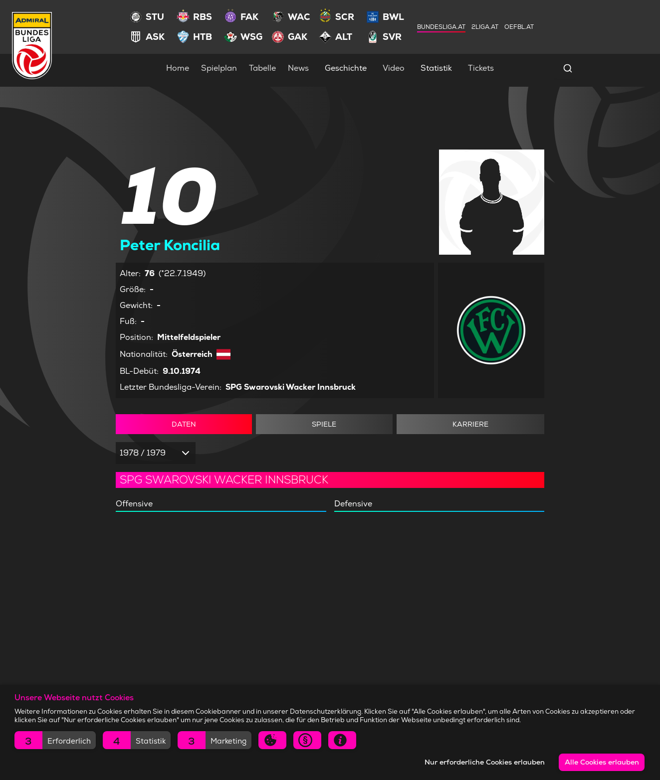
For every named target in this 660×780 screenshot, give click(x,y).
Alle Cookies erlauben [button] (602, 762)
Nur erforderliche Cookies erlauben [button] (485, 762)
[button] (55, 740)
